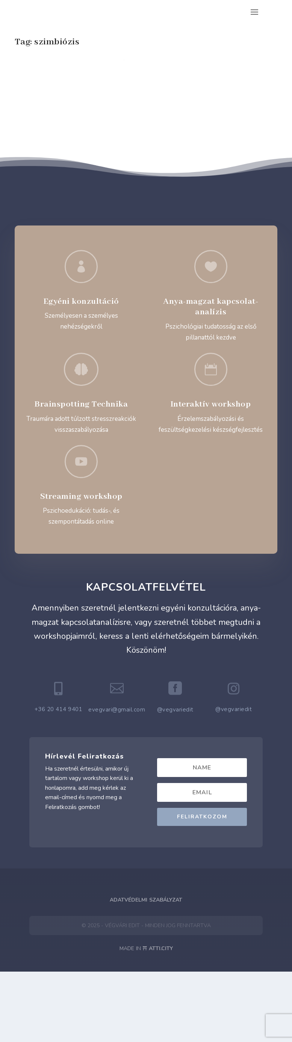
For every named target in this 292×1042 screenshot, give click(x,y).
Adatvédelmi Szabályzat (146, 970)
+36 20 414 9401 (59, 779)
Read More (42, 194)
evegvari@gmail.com (116, 780)
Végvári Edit (41, 76)
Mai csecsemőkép (45, 64)
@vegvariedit (175, 780)
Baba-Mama (35, 84)
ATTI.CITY (161, 1018)
